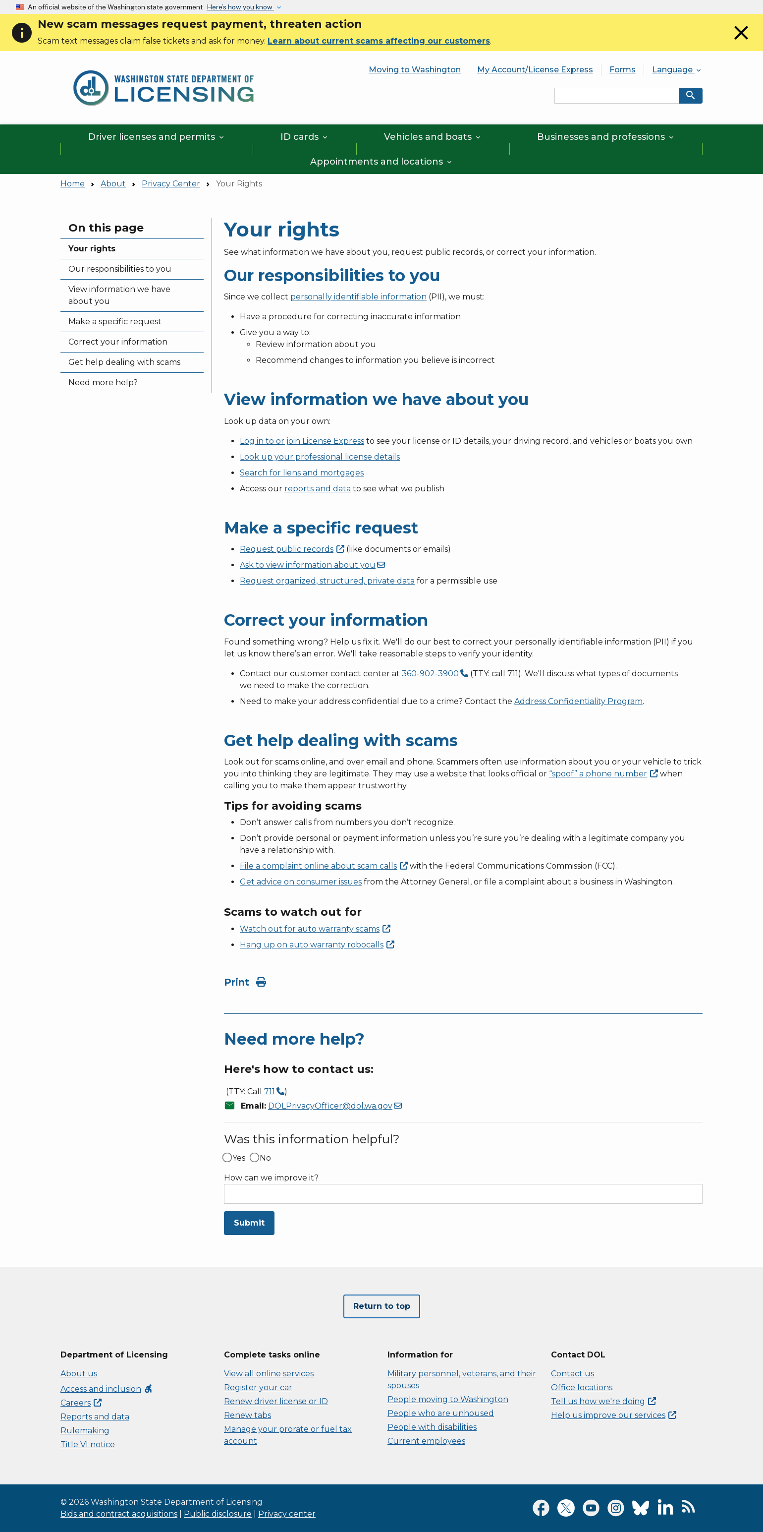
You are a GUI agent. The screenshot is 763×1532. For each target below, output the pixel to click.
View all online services (269, 1373)
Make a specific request (115, 321)
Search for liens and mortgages (302, 472)
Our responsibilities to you (119, 269)
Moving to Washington (415, 69)
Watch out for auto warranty (315, 929)
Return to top (381, 1306)
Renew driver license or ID (276, 1401)
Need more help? (103, 382)
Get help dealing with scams (124, 362)
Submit (249, 1223)
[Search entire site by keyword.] (616, 96)
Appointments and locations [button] (381, 161)
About (113, 183)
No (265, 1158)
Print (245, 982)
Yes (238, 1158)
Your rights (91, 248)
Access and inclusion (106, 1389)
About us (78, 1373)
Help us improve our (613, 1415)
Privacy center (287, 1514)
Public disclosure (218, 1514)
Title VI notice (87, 1444)
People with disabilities (432, 1427)
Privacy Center (171, 183)
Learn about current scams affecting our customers (379, 41)
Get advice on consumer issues (301, 881)
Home (72, 183)
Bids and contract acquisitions (118, 1514)
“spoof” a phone (603, 773)
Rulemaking (84, 1430)
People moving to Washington (447, 1399)
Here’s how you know (240, 7)
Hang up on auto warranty (317, 944)
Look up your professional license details (320, 457)
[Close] (741, 42)
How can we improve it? (271, 1178)
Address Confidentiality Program (578, 701)
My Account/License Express (535, 69)
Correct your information (117, 342)
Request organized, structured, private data (327, 581)
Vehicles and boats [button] (433, 136)
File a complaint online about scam (324, 866)
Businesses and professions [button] (606, 136)
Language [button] (677, 69)
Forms (622, 69)
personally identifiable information (358, 296)
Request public (292, 549)
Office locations (581, 1387)
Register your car (258, 1387)
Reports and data (94, 1416)
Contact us (572, 1373)
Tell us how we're (603, 1401)
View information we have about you (119, 295)
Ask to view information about (312, 565)
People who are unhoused (440, 1413)
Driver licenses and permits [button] (156, 136)
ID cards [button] (304, 136)
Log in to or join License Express (302, 441)
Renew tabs (247, 1415)
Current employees (426, 1441)
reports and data (317, 488)
